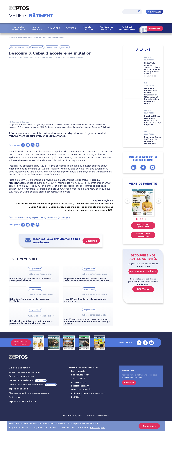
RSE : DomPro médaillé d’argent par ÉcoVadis (29, 319)
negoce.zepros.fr (80, 394)
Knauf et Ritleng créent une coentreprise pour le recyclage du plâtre (152, 140)
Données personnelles (97, 435)
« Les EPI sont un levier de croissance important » (85, 319)
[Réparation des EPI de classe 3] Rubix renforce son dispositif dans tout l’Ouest (86, 299)
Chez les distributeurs (127, 28)
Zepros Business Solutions (143, 291)
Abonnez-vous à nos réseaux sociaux (29, 412)
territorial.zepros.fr (81, 409)
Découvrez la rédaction (21, 395)
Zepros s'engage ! (18, 408)
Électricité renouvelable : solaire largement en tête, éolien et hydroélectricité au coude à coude (151, 116)
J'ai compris (149, 445)
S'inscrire (91, 260)
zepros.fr (75, 416)
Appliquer (139, 11)
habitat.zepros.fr (80, 405)
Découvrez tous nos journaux (143, 254)
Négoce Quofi (37, 67)
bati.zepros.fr (78, 390)
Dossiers (71, 28)
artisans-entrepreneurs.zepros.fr (88, 412)
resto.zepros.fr (78, 401)
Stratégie (64, 67)
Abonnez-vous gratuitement (143, 245)
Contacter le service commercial (26, 404)
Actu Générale (36, 28)
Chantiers (54, 28)
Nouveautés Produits (106, 28)
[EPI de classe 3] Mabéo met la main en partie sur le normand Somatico (31, 342)
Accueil (12, 37)
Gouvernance (52, 67)
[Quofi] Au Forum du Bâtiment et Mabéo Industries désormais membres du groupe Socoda (87, 341)
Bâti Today (143, 308)
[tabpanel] (143, 222)
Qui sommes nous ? (19, 387)
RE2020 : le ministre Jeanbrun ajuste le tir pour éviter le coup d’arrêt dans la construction (152, 89)
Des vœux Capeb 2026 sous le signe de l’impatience (152, 160)
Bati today (14, 416)
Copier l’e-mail (41, 400)
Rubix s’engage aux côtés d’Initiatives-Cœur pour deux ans (30, 299)
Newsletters (154, 12)
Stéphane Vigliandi (75, 77)
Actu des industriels (18, 28)
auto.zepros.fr (78, 398)
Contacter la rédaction (21, 400)
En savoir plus (97, 447)
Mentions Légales (72, 435)
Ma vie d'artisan (87, 28)
